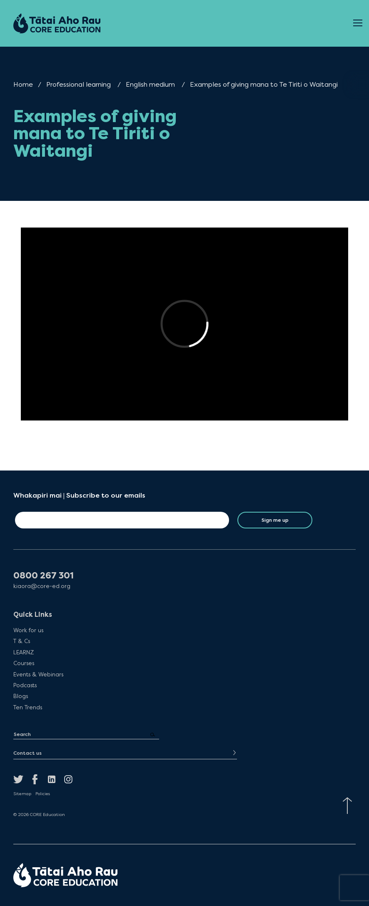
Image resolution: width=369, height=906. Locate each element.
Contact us (27, 753)
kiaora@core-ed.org (41, 586)
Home (23, 84)
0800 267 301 (43, 576)
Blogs (20, 696)
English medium (150, 84)
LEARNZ (23, 652)
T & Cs (21, 641)
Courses (23, 663)
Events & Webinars (38, 674)
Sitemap (22, 793)
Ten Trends (27, 707)
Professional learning (78, 84)
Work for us (28, 630)
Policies (42, 793)
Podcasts (25, 685)
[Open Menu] (357, 23)
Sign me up (275, 520)
